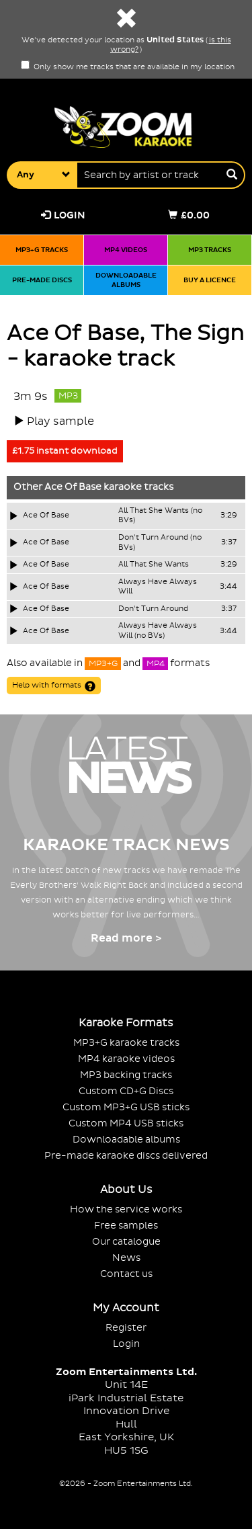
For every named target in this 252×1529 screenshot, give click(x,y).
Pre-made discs (42, 280)
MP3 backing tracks (126, 1075)
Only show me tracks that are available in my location (128, 67)
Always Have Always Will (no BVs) (157, 630)
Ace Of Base (72, 487)
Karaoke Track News (126, 845)
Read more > (126, 938)
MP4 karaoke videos (126, 1059)
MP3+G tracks (41, 249)
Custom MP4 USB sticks (126, 1123)
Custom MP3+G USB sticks (126, 1107)
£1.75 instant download (65, 451)
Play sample (60, 421)
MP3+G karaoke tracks (126, 1042)
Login (63, 215)
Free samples (126, 1225)
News (126, 1258)
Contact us (126, 1274)
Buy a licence (209, 280)
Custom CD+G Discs (126, 1091)
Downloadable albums (126, 280)
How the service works (126, 1209)
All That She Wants (153, 564)
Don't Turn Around (153, 609)
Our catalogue (126, 1241)
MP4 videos (125, 249)
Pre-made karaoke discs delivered (126, 1155)
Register (126, 1327)
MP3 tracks (209, 249)
